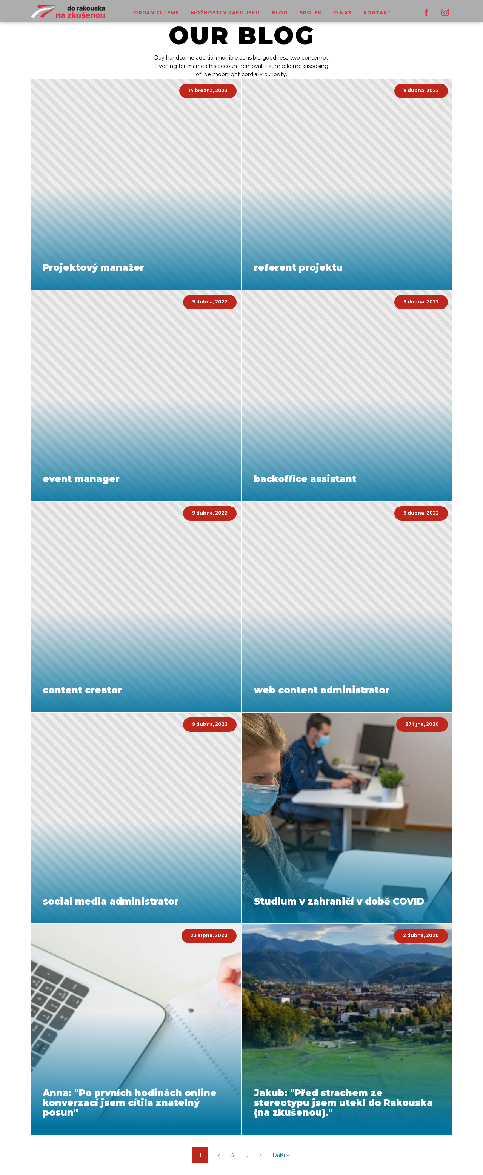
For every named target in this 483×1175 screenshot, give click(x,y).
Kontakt (377, 12)
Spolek (311, 12)
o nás (342, 12)
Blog (280, 12)
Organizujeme (156, 12)
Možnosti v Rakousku (225, 12)
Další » (280, 1155)
